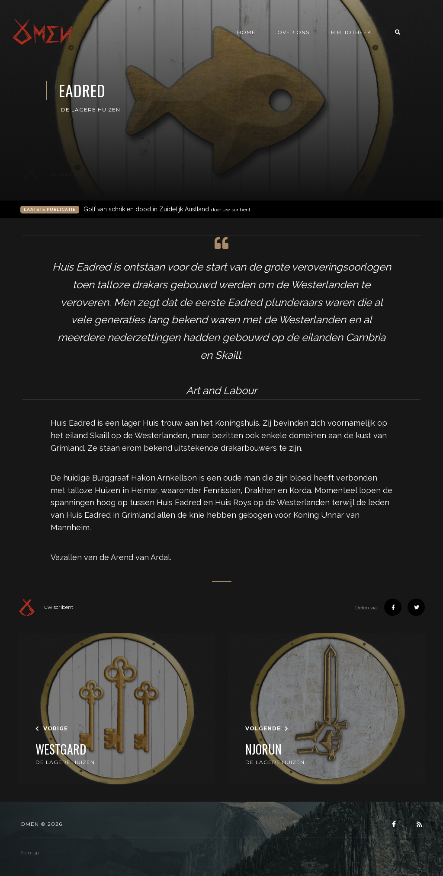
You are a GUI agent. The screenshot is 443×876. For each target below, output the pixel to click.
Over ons (313, 33)
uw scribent (46, 607)
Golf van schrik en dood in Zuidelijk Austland (166, 209)
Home (266, 33)
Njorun (263, 749)
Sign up (29, 853)
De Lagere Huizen (90, 109)
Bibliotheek (371, 33)
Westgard (60, 749)
